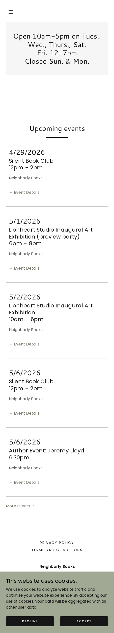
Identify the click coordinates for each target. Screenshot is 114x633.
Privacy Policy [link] (57, 542)
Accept (84, 621)
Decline (30, 621)
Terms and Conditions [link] (57, 549)
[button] (11, 12)
